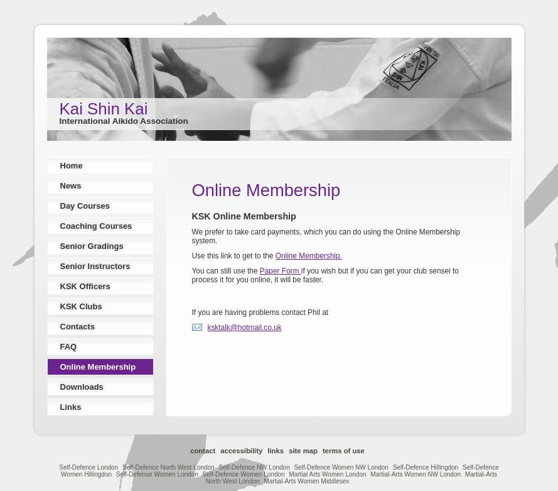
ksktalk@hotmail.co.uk (245, 327)
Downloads (82, 387)
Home (71, 165)
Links (71, 407)
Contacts (77, 326)
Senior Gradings (92, 246)
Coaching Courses (96, 226)
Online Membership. (309, 255)
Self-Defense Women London (157, 474)
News (71, 185)
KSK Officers (85, 286)
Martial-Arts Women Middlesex (306, 481)
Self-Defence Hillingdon (426, 467)
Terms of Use (344, 451)
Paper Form (280, 271)
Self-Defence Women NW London (341, 467)
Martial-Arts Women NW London (415, 474)
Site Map (303, 451)
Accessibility (241, 451)
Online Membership (98, 367)
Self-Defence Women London (244, 474)
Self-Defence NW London (253, 467)
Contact (202, 451)
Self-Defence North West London (168, 467)
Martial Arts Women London (327, 474)
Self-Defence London (88, 467)
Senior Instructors (95, 266)
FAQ (68, 346)
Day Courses (85, 206)
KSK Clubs (81, 306)
